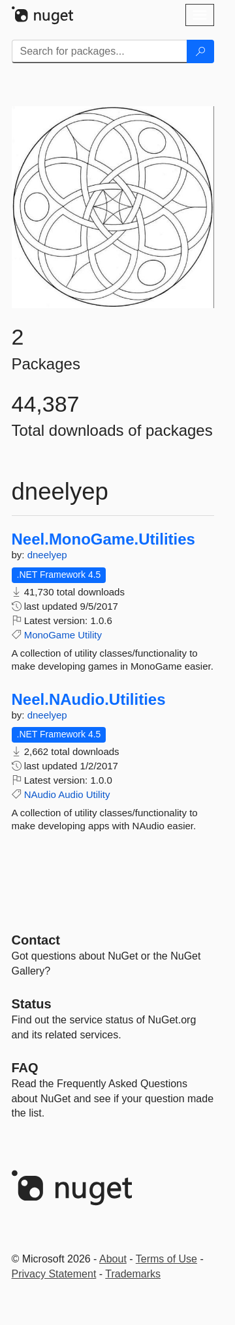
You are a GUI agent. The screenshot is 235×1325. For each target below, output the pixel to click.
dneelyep (47, 554)
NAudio (40, 794)
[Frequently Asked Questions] (25, 1068)
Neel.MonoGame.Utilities (103, 539)
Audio (70, 794)
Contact (36, 940)
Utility (90, 634)
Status (32, 1004)
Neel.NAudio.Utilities (89, 699)
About (113, 1258)
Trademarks (133, 1273)
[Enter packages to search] (99, 51)
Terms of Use (166, 1258)
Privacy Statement (54, 1273)
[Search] (200, 51)
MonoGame (49, 634)
